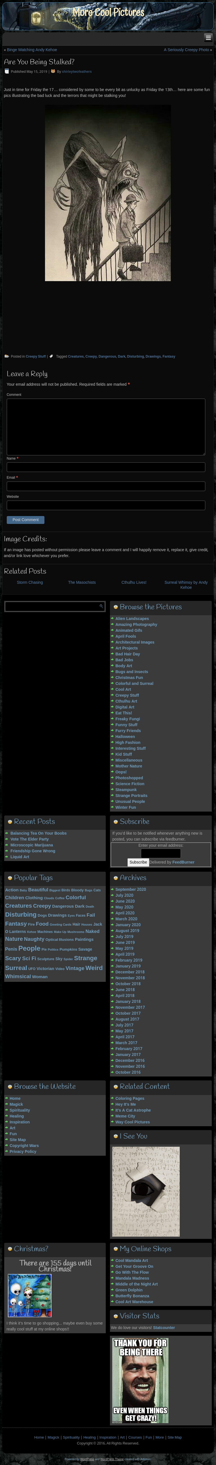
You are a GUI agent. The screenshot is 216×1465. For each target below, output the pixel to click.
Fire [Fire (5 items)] (31, 924)
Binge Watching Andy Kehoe (32, 50)
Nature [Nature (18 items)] (14, 939)
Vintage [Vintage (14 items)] (75, 968)
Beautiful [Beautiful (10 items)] (38, 890)
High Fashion (127, 742)
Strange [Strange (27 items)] (85, 958)
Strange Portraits (131, 795)
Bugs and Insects (131, 672)
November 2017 (130, 1007)
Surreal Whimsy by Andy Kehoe (186, 585)
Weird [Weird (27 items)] (94, 968)
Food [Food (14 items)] (42, 924)
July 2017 (124, 1025)
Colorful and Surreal (134, 683)
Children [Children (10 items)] (14, 898)
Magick (16, 1104)
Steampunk (125, 790)
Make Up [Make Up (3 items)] (60, 932)
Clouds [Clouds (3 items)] (49, 898)
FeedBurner (183, 862)
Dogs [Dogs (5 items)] (42, 915)
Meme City (125, 1116)
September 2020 (130, 889)
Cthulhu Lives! (134, 582)
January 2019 (128, 966)
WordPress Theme (112, 1459)
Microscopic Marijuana (31, 845)
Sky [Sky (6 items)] (58, 959)
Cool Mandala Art (131, 1260)
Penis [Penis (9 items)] (11, 949)
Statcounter (164, 1328)
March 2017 (126, 1043)
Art (12, 1128)
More (160, 1437)
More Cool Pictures (108, 12)
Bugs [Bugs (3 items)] (89, 890)
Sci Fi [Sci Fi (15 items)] (29, 958)
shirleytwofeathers (77, 72)
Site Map (18, 1140)
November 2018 (130, 978)
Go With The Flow (131, 1272)
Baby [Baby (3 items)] (23, 890)
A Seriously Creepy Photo (186, 50)
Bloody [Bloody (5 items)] (77, 890)
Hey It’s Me (125, 1104)
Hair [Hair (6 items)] (76, 924)
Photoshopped (129, 778)
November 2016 (130, 1066)
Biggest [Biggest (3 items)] (54, 890)
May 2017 (124, 1031)
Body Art (123, 666)
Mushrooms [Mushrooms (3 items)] (76, 932)
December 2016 (130, 1060)
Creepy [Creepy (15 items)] (42, 906)
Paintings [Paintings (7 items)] (84, 939)
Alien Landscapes (132, 618)
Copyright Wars (24, 1146)
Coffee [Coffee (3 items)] (59, 898)
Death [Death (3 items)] (90, 906)
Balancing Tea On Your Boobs (38, 833)
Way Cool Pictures (132, 1122)
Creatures (76, 357)
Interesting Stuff (130, 748)
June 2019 (125, 942)
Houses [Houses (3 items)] (86, 924)
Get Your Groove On (134, 1266)
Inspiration (20, 1122)
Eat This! (123, 713)
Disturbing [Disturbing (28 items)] (21, 915)
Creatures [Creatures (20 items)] (18, 906)
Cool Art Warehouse (134, 1302)
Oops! (121, 772)
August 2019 (127, 931)
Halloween (125, 736)
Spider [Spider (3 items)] (68, 959)
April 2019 (124, 954)
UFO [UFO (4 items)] (31, 969)
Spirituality (20, 1110)
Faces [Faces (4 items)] (81, 916)
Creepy (91, 357)
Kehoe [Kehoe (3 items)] (31, 932)
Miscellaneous (128, 760)
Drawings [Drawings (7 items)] (57, 915)
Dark (121, 357)
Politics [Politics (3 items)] (53, 949)
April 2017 (124, 1037)
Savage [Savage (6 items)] (85, 949)
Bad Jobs (124, 660)
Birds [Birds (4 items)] (65, 890)
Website (13, 497)
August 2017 (127, 1019)
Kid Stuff (123, 754)
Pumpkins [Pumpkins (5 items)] (68, 949)
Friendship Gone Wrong (32, 851)
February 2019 (128, 960)
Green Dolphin (129, 1290)
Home (15, 1098)
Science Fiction (129, 784)
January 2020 (128, 925)
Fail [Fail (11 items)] (91, 915)
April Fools (125, 636)
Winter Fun (125, 807)
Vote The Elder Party (29, 839)
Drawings (153, 357)
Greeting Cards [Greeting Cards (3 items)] (60, 924)
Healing (17, 1116)
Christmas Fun (129, 677)
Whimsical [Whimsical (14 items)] (18, 976)
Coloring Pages (129, 1098)
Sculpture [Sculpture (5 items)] (45, 959)
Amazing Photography (136, 624)
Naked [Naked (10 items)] (93, 932)
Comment (14, 395)
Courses (135, 1437)
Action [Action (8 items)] (12, 890)
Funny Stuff (126, 725)
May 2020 (124, 907)
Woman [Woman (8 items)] (40, 977)
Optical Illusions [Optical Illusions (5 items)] (60, 940)
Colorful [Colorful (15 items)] (76, 897)
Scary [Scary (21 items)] (13, 959)
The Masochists (82, 582)
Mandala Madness (132, 1278)
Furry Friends (128, 731)
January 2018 (128, 1001)
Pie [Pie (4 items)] (44, 950)
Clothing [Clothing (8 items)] (34, 898)
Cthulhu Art (126, 701)
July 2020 (124, 895)
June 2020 (125, 901)
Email (12, 478)
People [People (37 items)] (29, 949)
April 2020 (124, 913)
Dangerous (107, 357)
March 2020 (126, 919)
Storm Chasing (30, 582)
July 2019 (124, 936)
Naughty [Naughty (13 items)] (34, 939)
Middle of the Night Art (136, 1284)
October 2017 (128, 1013)
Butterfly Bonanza (132, 1296)
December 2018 (130, 972)
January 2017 (128, 1054)
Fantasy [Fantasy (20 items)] (16, 924)
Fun (13, 1134)
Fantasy (169, 357)
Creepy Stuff (36, 357)
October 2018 (128, 984)
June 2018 (125, 990)
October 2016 (128, 1072)
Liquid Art (19, 857)
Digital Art (124, 707)
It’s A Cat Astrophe (133, 1110)
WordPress (87, 1459)
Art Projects (126, 648)
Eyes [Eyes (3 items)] (71, 915)
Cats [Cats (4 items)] (97, 890)
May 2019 (124, 948)
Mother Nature (128, 766)
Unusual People (130, 801)
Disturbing (135, 357)
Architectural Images (134, 642)
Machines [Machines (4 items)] (45, 932)
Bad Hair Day (127, 654)
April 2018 (124, 995)
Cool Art (123, 689)
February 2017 (128, 1049)
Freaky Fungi (127, 719)
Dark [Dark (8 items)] (79, 906)
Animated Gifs (128, 630)
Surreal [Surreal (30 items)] (16, 968)
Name (13, 459)
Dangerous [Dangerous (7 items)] (63, 906)
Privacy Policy (23, 1151)
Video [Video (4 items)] (60, 969)
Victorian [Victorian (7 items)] (45, 969)
